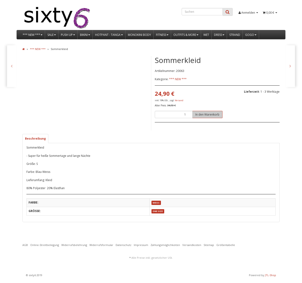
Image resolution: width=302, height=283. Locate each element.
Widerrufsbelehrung (74, 245)
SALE (51, 35)
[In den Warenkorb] (207, 114)
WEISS (156, 202)
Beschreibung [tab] (35, 139)
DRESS (219, 35)
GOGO (250, 35)
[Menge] (174, 114)
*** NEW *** (32, 35)
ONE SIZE (158, 211)
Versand (179, 100)
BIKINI (85, 35)
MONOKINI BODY (139, 35)
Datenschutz (123, 245)
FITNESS (162, 35)
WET (206, 35)
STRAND (234, 35)
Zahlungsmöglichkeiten (165, 245)
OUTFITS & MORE (185, 35)
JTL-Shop (270, 275)
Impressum (141, 245)
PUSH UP (68, 35)
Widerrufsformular (101, 245)
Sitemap (209, 245)
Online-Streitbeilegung (44, 245)
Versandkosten (191, 245)
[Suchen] (202, 11)
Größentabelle (225, 245)
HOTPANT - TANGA (109, 35)
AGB (25, 245)
